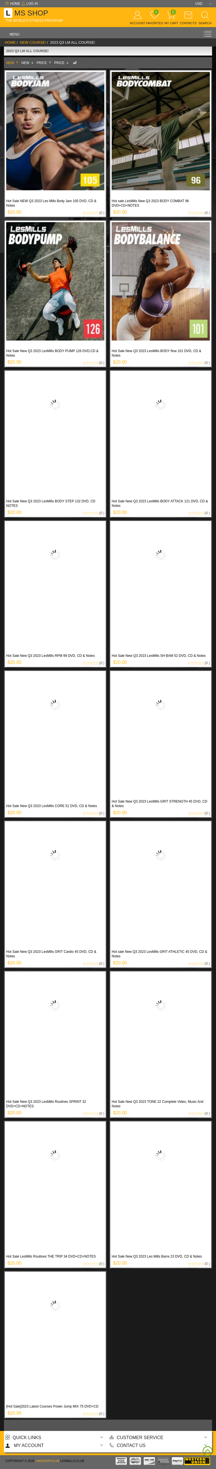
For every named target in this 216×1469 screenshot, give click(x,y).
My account (24, 1445)
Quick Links (23, 1437)
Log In (29, 4)
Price (44, 63)
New (12, 63)
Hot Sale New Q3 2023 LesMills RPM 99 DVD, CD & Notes (50, 656)
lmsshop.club (47, 1461)
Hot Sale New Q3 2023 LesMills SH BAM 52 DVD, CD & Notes (159, 656)
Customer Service (136, 1437)
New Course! (33, 42)
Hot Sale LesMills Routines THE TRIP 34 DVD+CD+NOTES (51, 1256)
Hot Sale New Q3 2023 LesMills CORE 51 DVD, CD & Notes (51, 806)
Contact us (127, 1445)
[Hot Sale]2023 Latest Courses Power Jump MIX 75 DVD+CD (52, 1406)
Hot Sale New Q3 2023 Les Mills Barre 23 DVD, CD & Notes (157, 1256)
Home (12, 4)
